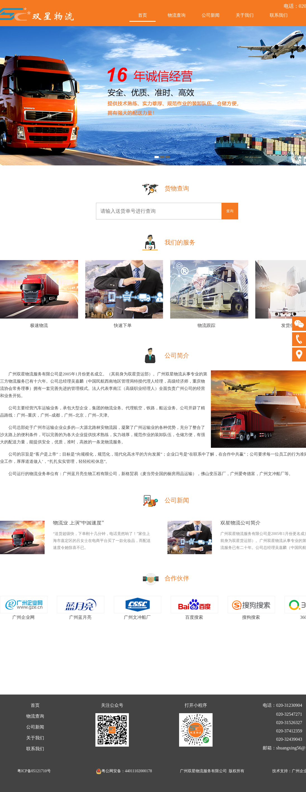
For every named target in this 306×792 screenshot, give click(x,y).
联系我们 (279, 15)
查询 (229, 211)
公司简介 (177, 355)
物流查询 (176, 15)
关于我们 (245, 15)
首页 (142, 15)
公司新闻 (211, 15)
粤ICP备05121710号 (34, 771)
